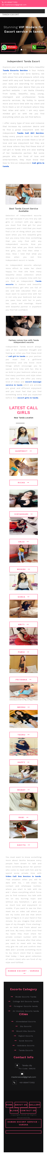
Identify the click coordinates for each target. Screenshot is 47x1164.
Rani (24, 817)
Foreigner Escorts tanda (26, 1006)
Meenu (23, 707)
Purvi (23, 652)
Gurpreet (23, 451)
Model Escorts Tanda (25, 997)
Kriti (23, 624)
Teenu (23, 734)
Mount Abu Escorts (25, 1031)
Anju (23, 541)
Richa (23, 482)
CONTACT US (28, 1110)
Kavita (23, 845)
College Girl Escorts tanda (26, 1001)
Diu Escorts (25, 1026)
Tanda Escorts (26, 1050)
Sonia (24, 597)
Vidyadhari (23, 514)
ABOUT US (21, 1104)
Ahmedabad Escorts (26, 1022)
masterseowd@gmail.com (16, 5)
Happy (24, 762)
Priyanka (23, 679)
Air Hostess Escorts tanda (26, 1011)
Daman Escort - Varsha (23, 972)
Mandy (23, 790)
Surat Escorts (26, 1041)
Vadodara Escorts (25, 1045)
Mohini (23, 569)
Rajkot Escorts (25, 1036)
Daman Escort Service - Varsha (24, 1123)
